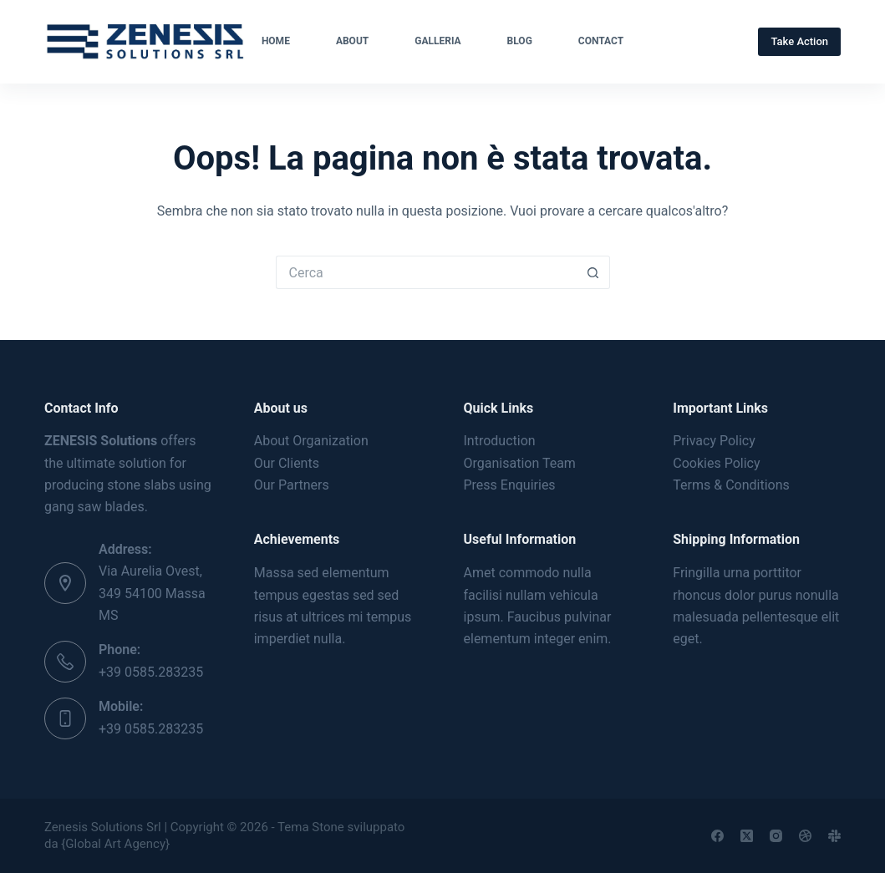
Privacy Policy (714, 441)
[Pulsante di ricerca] (593, 272)
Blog (519, 41)
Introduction (500, 441)
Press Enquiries (510, 485)
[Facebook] (717, 836)
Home (276, 41)
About (352, 41)
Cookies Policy (716, 463)
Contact (600, 41)
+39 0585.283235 (151, 672)
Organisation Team (520, 463)
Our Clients (286, 463)
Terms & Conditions (731, 485)
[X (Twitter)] (746, 836)
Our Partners (291, 485)
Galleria (437, 41)
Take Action (799, 41)
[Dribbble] (805, 836)
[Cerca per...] (426, 272)
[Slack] (834, 836)
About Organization (311, 441)
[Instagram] (776, 836)
